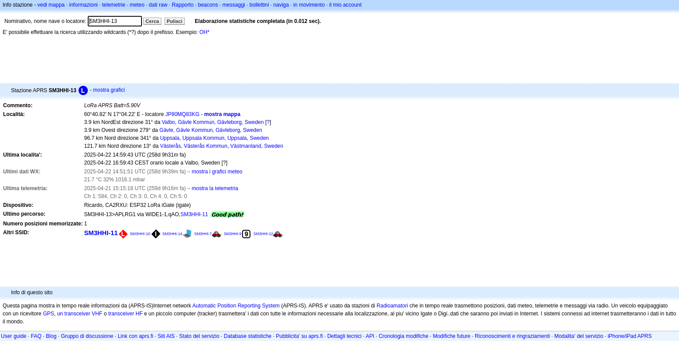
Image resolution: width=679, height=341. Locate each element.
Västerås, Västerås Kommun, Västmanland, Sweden (221, 146)
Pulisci (174, 21)
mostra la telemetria (215, 188)
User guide (13, 336)
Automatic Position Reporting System (236, 306)
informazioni (83, 5)
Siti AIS (166, 336)
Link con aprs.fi (135, 336)
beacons (208, 5)
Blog (51, 336)
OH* (204, 32)
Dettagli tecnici (344, 336)
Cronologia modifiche (404, 336)
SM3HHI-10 (140, 234)
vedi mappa (51, 5)
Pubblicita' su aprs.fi (299, 336)
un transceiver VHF (79, 314)
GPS (48, 314)
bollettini (259, 5)
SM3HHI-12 (263, 234)
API (370, 336)
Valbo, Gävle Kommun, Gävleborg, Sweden (213, 122)
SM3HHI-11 (194, 214)
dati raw (158, 5)
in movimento (309, 5)
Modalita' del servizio (578, 336)
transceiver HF (125, 314)
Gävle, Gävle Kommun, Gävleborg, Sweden (211, 130)
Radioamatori (392, 306)
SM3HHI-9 (233, 234)
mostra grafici (109, 90)
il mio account (345, 5)
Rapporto (183, 5)
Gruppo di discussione (87, 336)
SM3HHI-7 (203, 234)
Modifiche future (451, 336)
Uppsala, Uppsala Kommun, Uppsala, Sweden (214, 138)
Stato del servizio (199, 336)
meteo (137, 5)
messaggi (233, 5)
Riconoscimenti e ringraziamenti (512, 336)
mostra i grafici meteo (217, 172)
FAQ (36, 336)
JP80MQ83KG (182, 114)
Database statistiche (248, 336)
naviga (281, 5)
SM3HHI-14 (172, 234)
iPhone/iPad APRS (630, 336)
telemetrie (114, 5)
